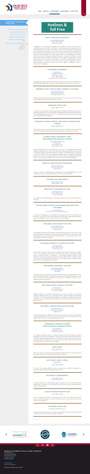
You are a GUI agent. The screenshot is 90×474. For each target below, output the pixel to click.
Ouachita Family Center (19, 28)
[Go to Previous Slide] (6, 429)
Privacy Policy (8, 458)
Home (39, 6)
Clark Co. (23, 40)
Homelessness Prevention (17, 32)
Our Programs (55, 6)
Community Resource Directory (16, 39)
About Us (45, 6)
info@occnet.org (9, 454)
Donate (84, 9)
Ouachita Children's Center (18, 25)
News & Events (65, 6)
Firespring (48, 472)
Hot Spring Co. (21, 44)
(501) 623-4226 (10, 452)
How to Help (74, 6)
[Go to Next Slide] (84, 429)
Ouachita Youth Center (17, 30)
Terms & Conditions (9, 460)
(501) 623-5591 (12, 451)
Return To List (37, 414)
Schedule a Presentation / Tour (17, 35)
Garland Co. (22, 42)
